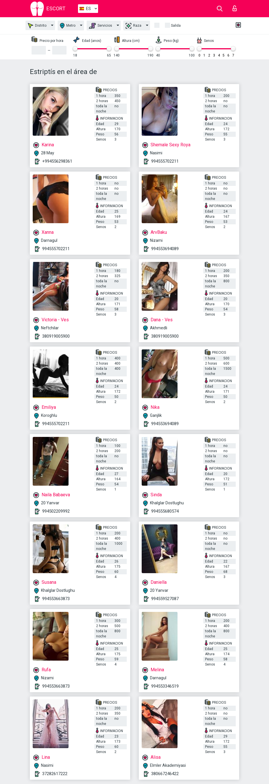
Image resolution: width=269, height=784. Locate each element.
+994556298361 (57, 161)
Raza (133, 26)
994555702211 (165, 161)
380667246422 (165, 773)
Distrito (37, 25)
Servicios (100, 26)
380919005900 (56, 336)
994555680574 (165, 511)
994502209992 (56, 511)
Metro (67, 26)
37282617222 (54, 773)
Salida (176, 26)
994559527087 (165, 598)
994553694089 (165, 248)
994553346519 (165, 686)
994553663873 (56, 598)
